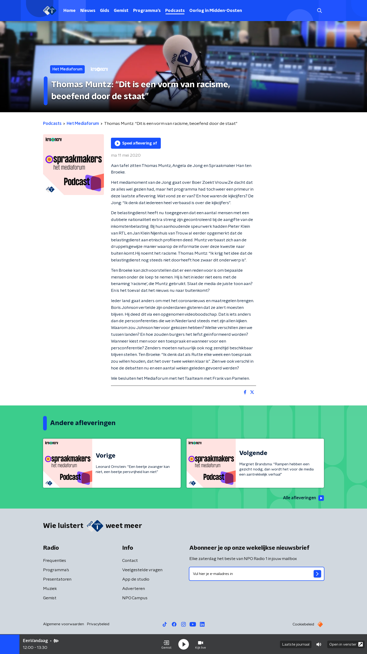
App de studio (135, 580)
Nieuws (87, 11)
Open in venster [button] (346, 644)
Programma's (147, 11)
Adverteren (133, 589)
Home (69, 11)
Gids (104, 11)
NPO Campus (134, 598)
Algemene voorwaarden (63, 624)
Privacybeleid (98, 624)
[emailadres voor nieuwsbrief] (256, 574)
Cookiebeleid (303, 624)
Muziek (50, 589)
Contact (130, 561)
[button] (166, 644)
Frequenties (54, 561)
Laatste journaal (295, 644)
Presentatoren (57, 580)
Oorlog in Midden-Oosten (215, 11)
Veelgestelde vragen (142, 570)
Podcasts (175, 11)
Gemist (121, 11)
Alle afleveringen (303, 498)
